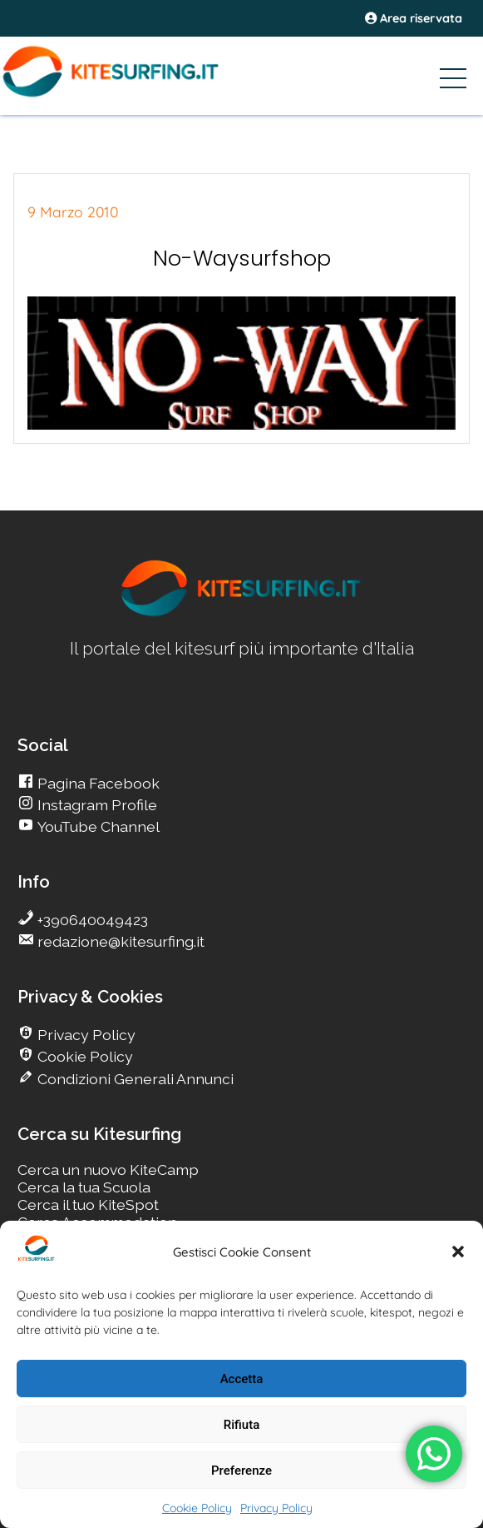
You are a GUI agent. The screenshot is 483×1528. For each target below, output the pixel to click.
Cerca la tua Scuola (83, 1187)
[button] (458, 1251)
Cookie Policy (197, 1508)
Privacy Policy (276, 1508)
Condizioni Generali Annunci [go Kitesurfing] (134, 1079)
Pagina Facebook (97, 783)
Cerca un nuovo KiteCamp (108, 1169)
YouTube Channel (97, 826)
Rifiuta (241, 1424)
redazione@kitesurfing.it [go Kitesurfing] (119, 941)
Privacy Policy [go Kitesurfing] (85, 1034)
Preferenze (241, 1470)
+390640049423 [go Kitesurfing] (91, 919)
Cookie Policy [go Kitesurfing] (83, 1056)
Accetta (242, 1378)
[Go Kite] (136, 94)
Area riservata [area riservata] (413, 18)
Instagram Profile (95, 805)
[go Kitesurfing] (242, 613)
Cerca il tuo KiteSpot (88, 1204)
